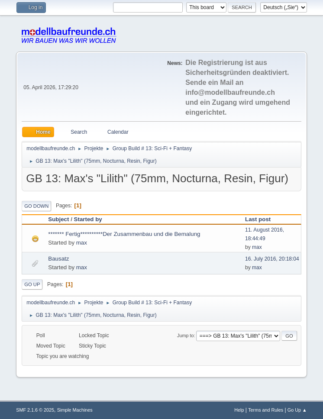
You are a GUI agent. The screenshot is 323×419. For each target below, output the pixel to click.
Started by (88, 219)
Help (239, 410)
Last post (261, 219)
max (81, 242)
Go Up (32, 284)
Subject (58, 219)
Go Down (36, 206)
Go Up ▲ (297, 410)
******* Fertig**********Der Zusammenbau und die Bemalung (124, 234)
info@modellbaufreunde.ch (230, 92)
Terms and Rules (265, 410)
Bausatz (58, 258)
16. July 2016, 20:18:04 (272, 259)
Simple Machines (75, 410)
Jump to (185, 335)
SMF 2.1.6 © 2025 (35, 410)
